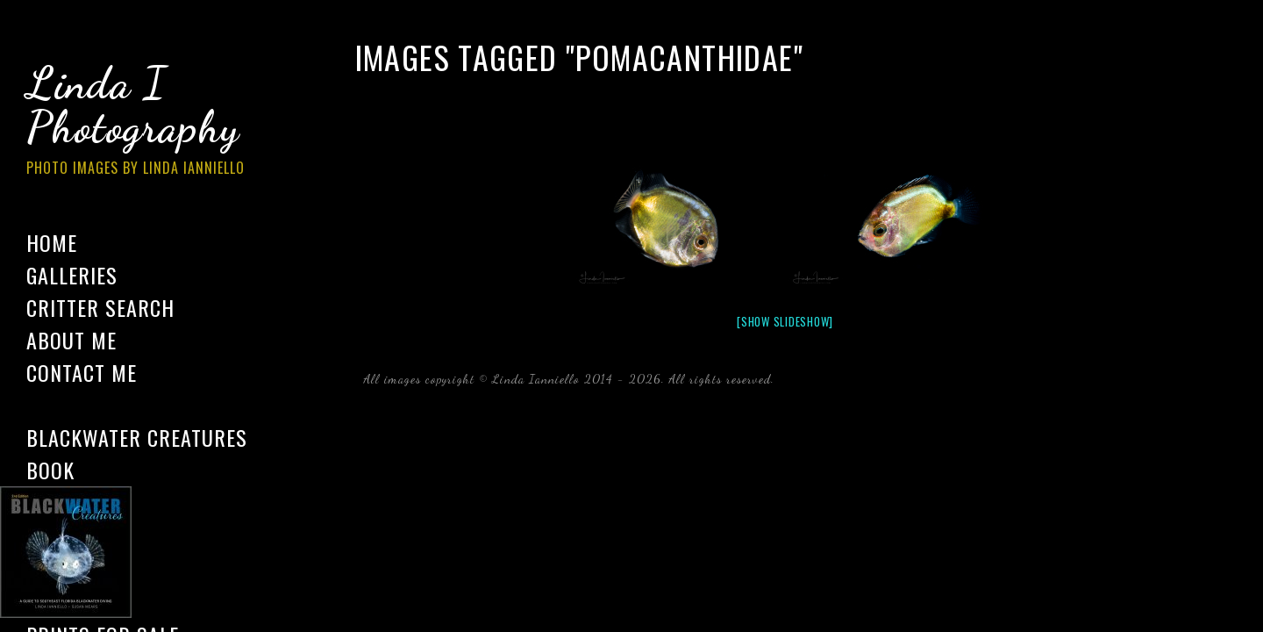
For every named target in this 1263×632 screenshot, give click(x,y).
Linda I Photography (149, 122)
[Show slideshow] (785, 321)
